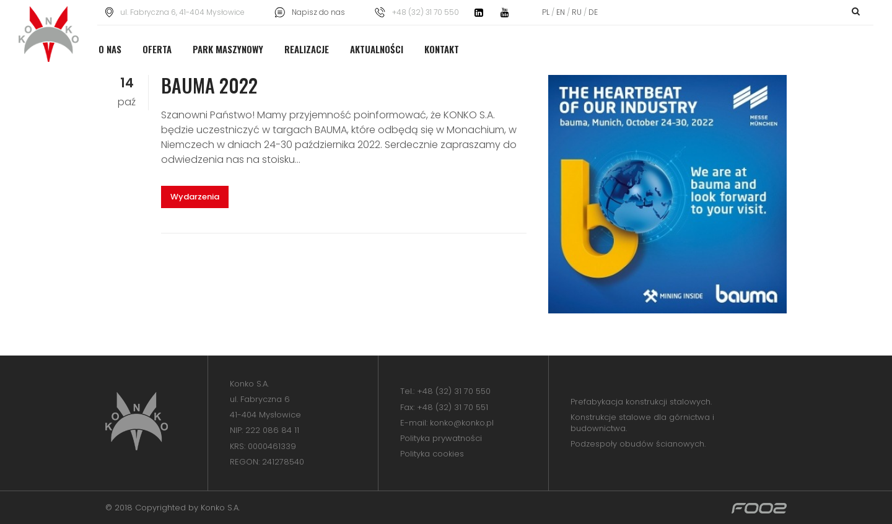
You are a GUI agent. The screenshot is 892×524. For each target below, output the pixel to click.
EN (560, 12)
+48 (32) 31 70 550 (454, 391)
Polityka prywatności (441, 438)
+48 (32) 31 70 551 (452, 407)
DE (592, 12)
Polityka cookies (432, 454)
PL (546, 12)
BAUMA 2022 (209, 85)
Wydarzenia (194, 197)
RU (577, 12)
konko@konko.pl (462, 423)
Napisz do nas (318, 12)
